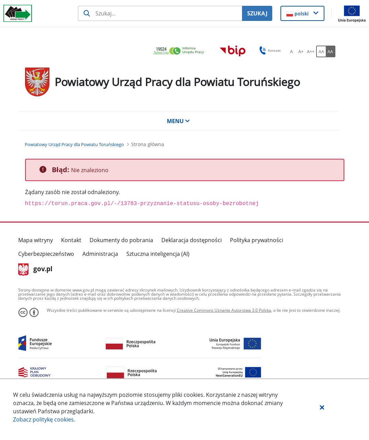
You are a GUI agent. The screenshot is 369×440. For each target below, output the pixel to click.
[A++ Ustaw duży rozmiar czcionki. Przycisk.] (311, 51)
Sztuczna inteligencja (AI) (157, 254)
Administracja (100, 254)
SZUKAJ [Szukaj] (257, 13)
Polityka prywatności (256, 240)
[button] (322, 407)
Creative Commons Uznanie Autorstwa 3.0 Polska (224, 310)
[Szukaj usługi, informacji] (160, 13)
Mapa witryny (35, 240)
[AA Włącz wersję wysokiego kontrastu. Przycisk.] (330, 51)
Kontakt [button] (269, 50)
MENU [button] (178, 121)
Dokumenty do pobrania (121, 240)
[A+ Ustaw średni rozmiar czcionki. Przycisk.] (301, 51)
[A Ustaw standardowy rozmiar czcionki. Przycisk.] (291, 51)
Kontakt (71, 240)
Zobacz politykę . (44, 419)
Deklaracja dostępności (191, 240)
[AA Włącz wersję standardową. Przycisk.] (321, 51)
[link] (180, 51)
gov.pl (35, 269)
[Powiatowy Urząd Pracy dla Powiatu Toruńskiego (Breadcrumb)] (74, 144)
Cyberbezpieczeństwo (46, 254)
